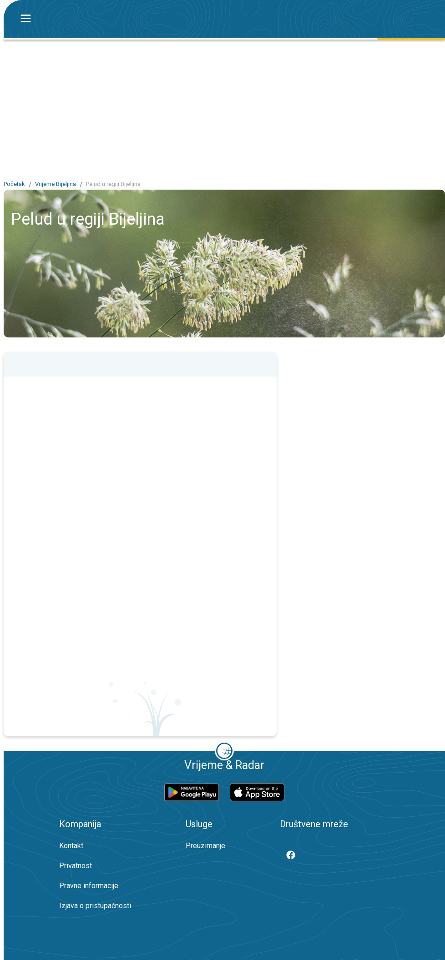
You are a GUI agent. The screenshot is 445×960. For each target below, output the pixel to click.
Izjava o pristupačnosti (95, 905)
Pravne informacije (88, 885)
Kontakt (71, 845)
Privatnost (75, 865)
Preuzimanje (205, 845)
